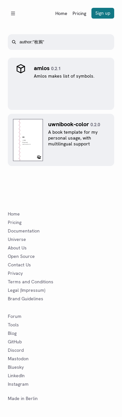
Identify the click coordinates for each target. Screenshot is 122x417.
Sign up (102, 13)
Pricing (79, 13)
